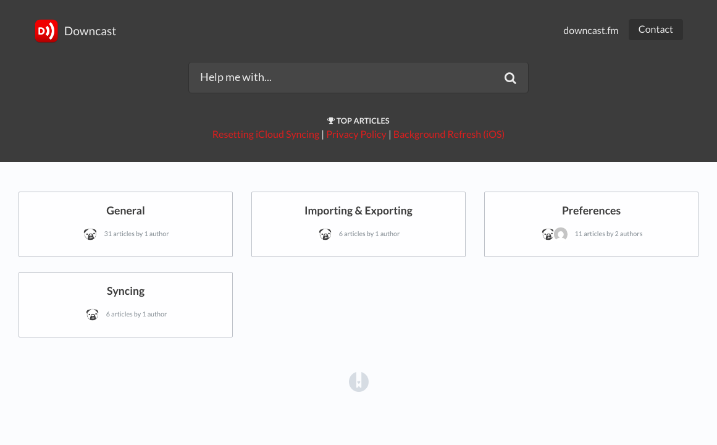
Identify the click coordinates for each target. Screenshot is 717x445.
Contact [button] (656, 29)
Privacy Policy (356, 134)
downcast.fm (590, 30)
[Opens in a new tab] (359, 381)
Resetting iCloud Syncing (265, 134)
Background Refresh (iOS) (449, 134)
